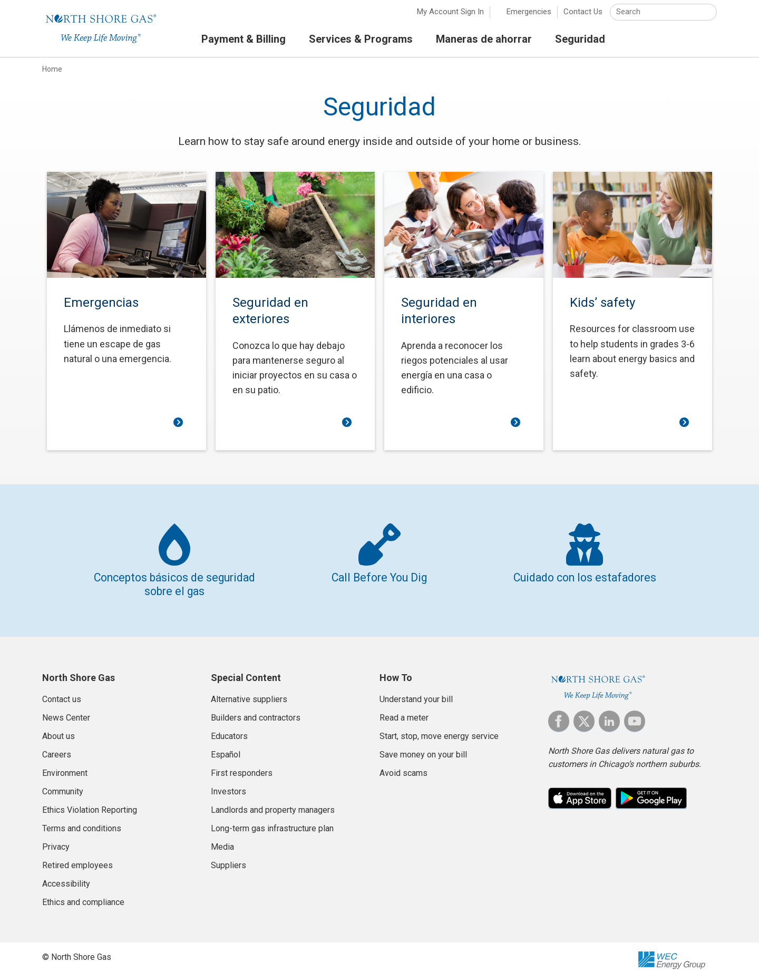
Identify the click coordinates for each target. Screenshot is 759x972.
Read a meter (404, 711)
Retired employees (77, 859)
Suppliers (228, 859)
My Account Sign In (450, 16)
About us (58, 730)
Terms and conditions (81, 822)
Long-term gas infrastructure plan (272, 822)
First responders (242, 767)
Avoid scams (403, 767)
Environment (64, 767)
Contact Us (582, 16)
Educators (229, 730)
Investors (228, 785)
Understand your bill (416, 693)
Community (62, 785)
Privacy (56, 840)
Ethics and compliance (83, 896)
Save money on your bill (423, 748)
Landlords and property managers (273, 804)
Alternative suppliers (249, 693)
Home (52, 73)
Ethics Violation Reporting (89, 804)
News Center (66, 711)
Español (225, 748)
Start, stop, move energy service (439, 730)
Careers (56, 748)
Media (222, 840)
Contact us (61, 693)
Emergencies (529, 16)
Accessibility (66, 877)
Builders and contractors (255, 711)
